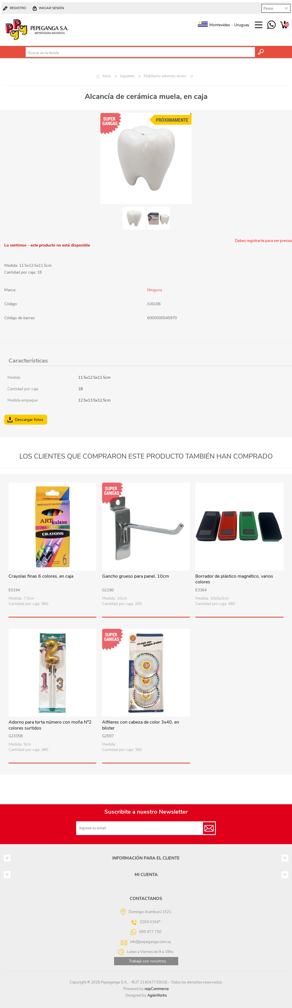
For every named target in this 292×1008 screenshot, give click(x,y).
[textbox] (140, 53)
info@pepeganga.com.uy (150, 941)
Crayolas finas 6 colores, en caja (41, 576)
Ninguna (154, 290)
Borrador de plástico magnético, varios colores (234, 579)
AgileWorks (157, 995)
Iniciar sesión (51, 8)
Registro (18, 8)
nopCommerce (157, 988)
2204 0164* (150, 921)
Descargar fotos (29, 419)
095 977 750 (271, 25)
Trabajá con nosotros (147, 961)
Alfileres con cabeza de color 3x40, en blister (140, 725)
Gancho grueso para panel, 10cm (135, 576)
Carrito (284, 25)
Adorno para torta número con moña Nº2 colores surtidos (50, 725)
